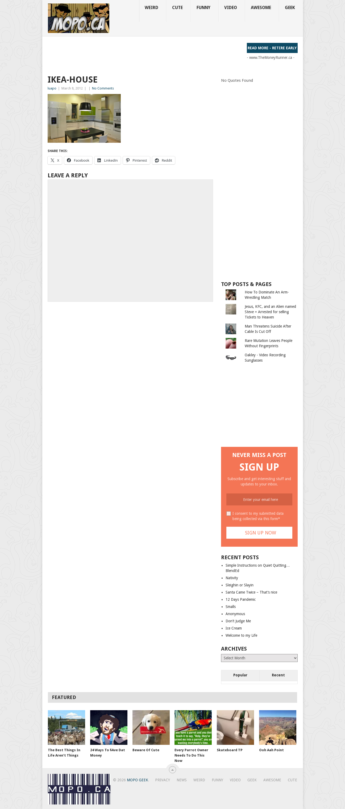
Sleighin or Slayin (239, 585)
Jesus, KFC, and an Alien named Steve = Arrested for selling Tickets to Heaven (270, 311)
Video (230, 7)
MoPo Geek (137, 780)
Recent (278, 675)
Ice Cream (234, 628)
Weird (151, 7)
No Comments (103, 88)
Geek (290, 7)
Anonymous (235, 614)
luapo (52, 88)
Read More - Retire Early (272, 48)
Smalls (231, 606)
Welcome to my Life (241, 635)
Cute (177, 7)
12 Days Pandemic (241, 599)
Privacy (162, 780)
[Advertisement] (144, 55)
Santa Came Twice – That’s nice (251, 592)
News (182, 780)
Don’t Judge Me (238, 621)
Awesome (261, 7)
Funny (203, 7)
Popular (240, 675)
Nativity (232, 578)
